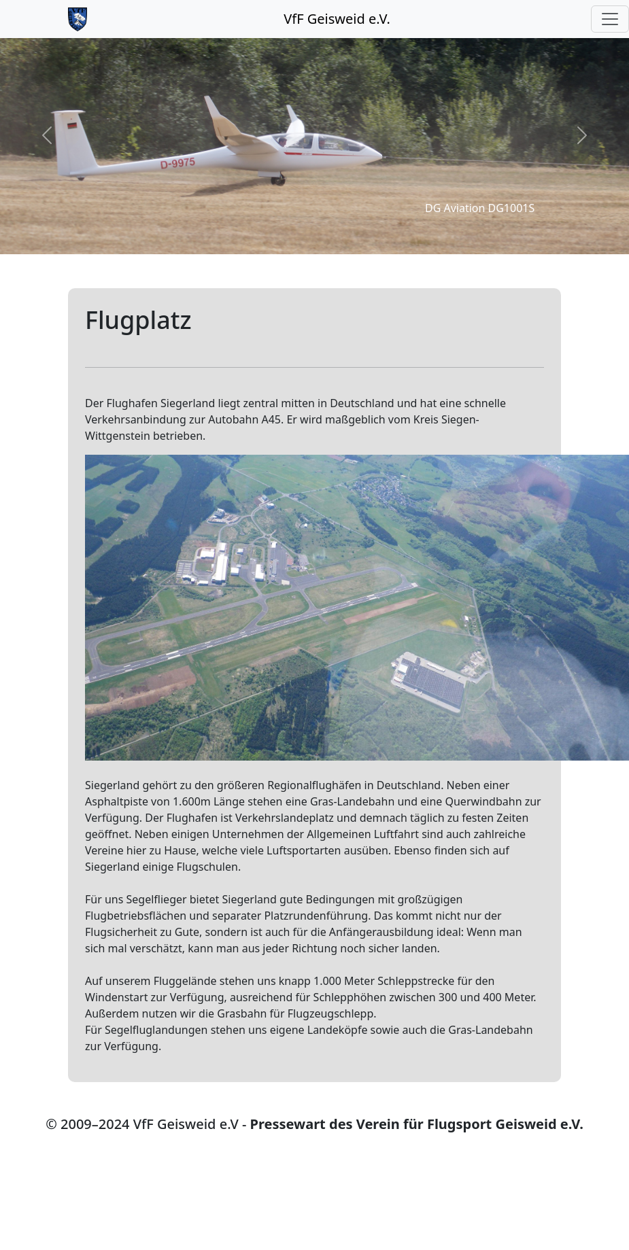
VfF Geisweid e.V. (337, 19)
